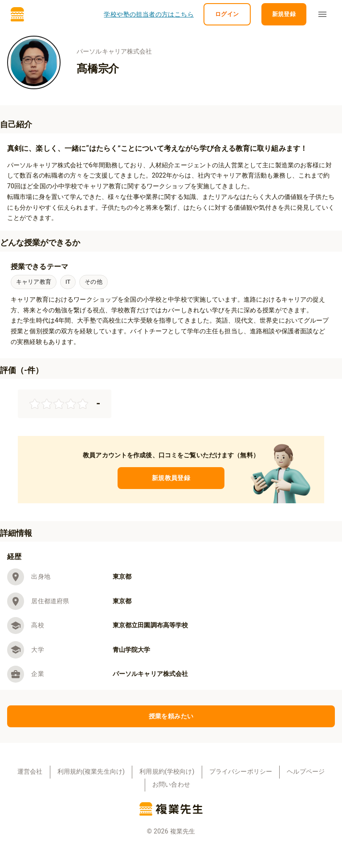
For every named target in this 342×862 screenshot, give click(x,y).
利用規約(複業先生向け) (91, 771)
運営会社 (30, 771)
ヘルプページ (306, 771)
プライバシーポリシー (241, 771)
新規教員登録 (171, 478)
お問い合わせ (171, 784)
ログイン (227, 14)
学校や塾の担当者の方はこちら (148, 14)
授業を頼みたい (171, 716)
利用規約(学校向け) (166, 771)
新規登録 (284, 14)
